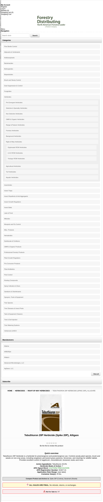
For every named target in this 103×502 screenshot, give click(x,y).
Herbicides (7, 97)
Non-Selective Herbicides (14, 114)
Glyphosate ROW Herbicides (17, 147)
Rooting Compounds (11, 280)
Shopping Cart (6, 14)
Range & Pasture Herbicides (15, 125)
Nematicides (8, 235)
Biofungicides (8, 69)
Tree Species (8, 303)
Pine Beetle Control (10, 46)
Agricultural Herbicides (13, 166)
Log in (3, 9)
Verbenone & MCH (10, 331)
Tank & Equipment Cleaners (13, 314)
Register (4, 7)
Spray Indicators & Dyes (12, 286)
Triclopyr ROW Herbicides (16, 158)
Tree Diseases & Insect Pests (14, 308)
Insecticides (8, 185)
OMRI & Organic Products (12, 247)
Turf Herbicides (11, 172)
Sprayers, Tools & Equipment (13, 297)
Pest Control (8, 275)
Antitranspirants (9, 57)
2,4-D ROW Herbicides (15, 153)
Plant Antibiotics (9, 269)
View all (96, 374)
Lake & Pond (8, 213)
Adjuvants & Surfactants (12, 52)
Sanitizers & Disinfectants (12, 291)
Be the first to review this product (51, 446)
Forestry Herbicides (12, 130)
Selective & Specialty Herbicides (16, 108)
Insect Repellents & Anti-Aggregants (16, 196)
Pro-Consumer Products (12, 263)
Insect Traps (8, 190)
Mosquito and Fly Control (12, 224)
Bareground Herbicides (13, 136)
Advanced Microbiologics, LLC (14, 363)
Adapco (6, 357)
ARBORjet (7, 351)
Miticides (7, 218)
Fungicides (7, 91)
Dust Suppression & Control (13, 86)
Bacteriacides (8, 63)
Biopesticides (8, 74)
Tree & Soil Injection (10, 319)
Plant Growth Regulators (12, 258)
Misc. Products (9, 230)
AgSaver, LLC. (9, 368)
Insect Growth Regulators (12, 202)
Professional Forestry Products (14, 252)
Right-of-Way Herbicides (14, 142)
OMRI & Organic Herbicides (15, 119)
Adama (6, 346)
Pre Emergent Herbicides (14, 102)
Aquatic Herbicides (12, 177)
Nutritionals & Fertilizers (12, 241)
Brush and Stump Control (12, 80)
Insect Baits (8, 207)
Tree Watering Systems (12, 325)
